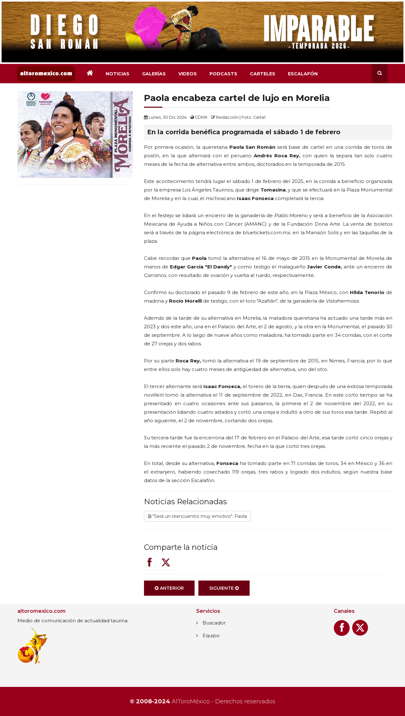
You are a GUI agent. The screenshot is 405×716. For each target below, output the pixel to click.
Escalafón (303, 74)
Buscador (214, 623)
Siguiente (224, 590)
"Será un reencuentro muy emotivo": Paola (197, 518)
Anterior (169, 590)
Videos (187, 74)
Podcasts (223, 74)
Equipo (211, 635)
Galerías (154, 74)
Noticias (117, 74)
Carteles (262, 74)
